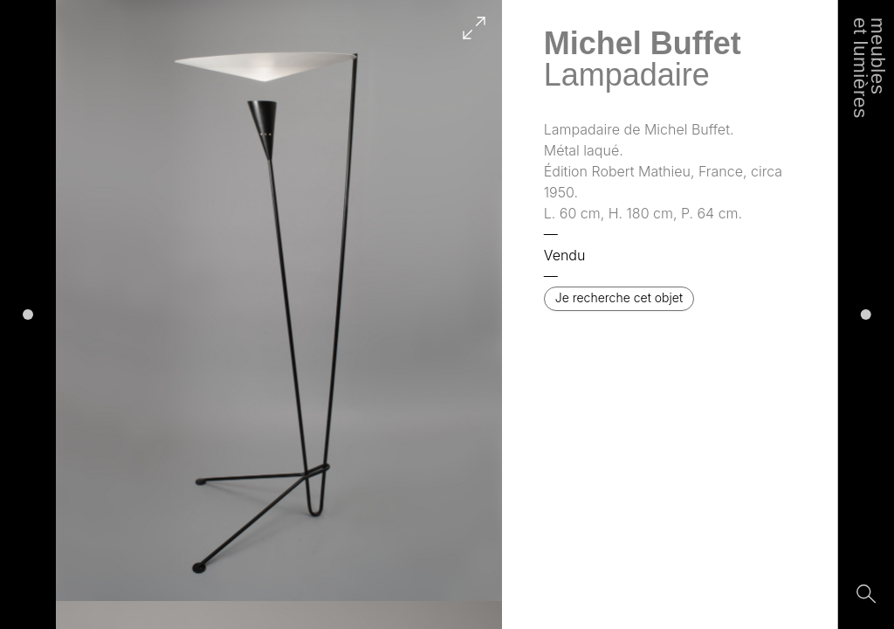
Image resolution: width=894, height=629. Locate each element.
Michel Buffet (642, 43)
